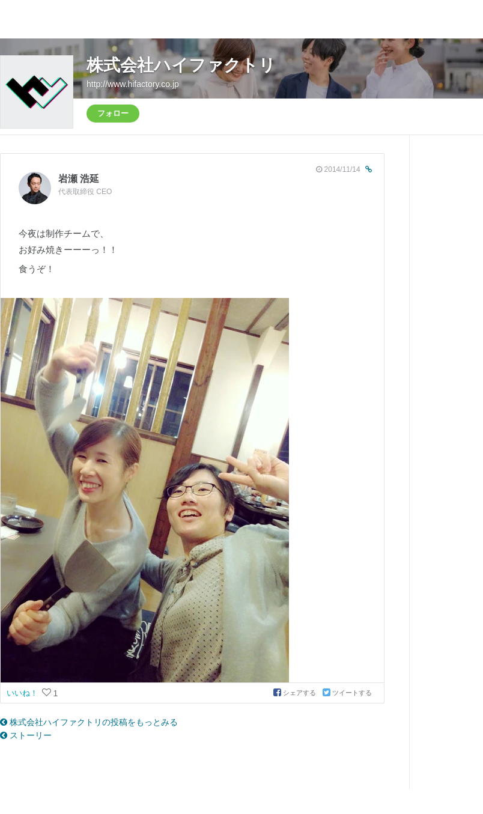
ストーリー (26, 735)
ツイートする (347, 692)
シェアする (295, 692)
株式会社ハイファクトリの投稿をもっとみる (89, 722)
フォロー (113, 113)
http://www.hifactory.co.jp (133, 84)
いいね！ (23, 692)
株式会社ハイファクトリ (181, 65)
